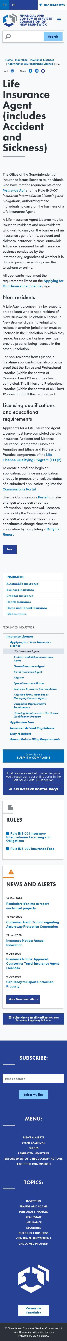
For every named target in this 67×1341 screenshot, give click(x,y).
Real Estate (34, 1217)
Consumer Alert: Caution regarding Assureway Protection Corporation (32, 924)
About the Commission (33, 1164)
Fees (9, 549)
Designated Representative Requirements (30, 705)
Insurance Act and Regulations (32, 728)
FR (13, 5)
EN (5, 5)
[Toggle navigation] (59, 20)
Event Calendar (33, 1143)
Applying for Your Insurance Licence (30, 63)
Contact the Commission (33, 1310)
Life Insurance (16, 614)
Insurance (21, 60)
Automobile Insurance (22, 584)
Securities (33, 1228)
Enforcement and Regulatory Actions (33, 1159)
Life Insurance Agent (26, 651)
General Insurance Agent (29, 666)
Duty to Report (20, 734)
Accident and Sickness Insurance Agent (33, 658)
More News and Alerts (23, 999)
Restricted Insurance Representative (35, 689)
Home (9, 60)
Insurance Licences (42, 60)
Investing (33, 1201)
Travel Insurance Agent (28, 672)
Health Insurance (18, 602)
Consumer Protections (33, 1238)
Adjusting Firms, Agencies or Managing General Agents (31, 696)
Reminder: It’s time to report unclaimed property (27, 905)
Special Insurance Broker (29, 683)
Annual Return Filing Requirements (35, 739)
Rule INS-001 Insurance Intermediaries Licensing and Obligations (28, 837)
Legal (45, 1335)
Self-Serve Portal (54, 4)
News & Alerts (33, 1137)
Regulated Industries (33, 1153)
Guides (34, 1148)
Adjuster (19, 677)
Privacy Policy (28, 1335)
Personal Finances (33, 1212)
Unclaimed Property (33, 1244)
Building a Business (33, 1233)
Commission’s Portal (19, 489)
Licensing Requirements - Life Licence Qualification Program (36, 714)
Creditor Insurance (19, 596)
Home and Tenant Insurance (26, 608)
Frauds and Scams (34, 1206)
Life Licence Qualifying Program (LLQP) (32, 457)
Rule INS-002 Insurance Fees (32, 848)
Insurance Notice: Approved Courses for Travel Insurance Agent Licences (32, 963)
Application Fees (22, 722)
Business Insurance (20, 590)
